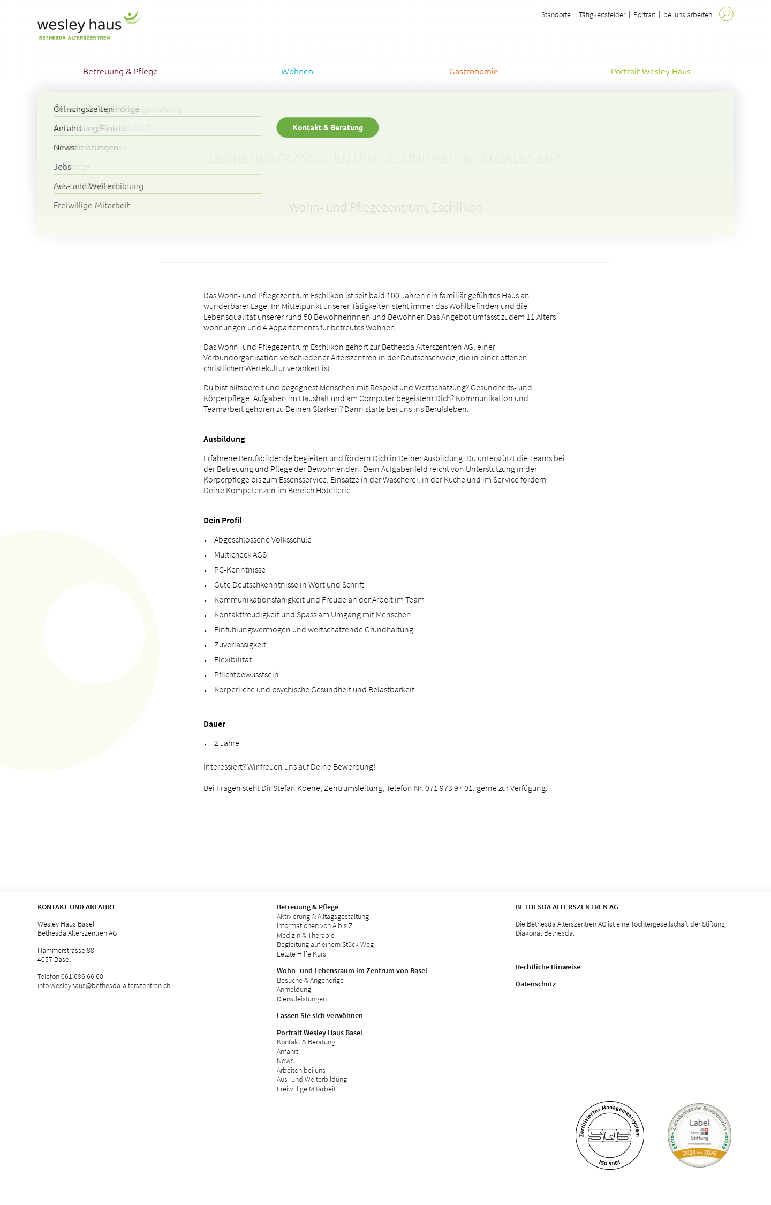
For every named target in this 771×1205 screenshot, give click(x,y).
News (285, 1060)
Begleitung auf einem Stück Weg (325, 944)
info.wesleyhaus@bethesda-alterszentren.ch (103, 985)
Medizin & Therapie (306, 935)
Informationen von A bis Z (315, 925)
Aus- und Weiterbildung (312, 1079)
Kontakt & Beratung (306, 1041)
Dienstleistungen (302, 999)
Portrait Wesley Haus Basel (319, 1032)
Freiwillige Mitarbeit (306, 1089)
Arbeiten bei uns (301, 1070)
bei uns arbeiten (687, 14)
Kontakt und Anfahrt (76, 907)
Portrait (644, 14)
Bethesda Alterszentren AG (567, 907)
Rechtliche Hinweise (548, 966)
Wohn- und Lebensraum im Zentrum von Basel (352, 970)
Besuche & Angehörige (310, 980)
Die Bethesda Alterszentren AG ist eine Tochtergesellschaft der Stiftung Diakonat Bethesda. (620, 928)
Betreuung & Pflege (307, 907)
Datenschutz (536, 984)
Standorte (556, 14)
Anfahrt (287, 1051)
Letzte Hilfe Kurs (301, 954)
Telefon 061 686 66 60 (70, 976)
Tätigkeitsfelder (602, 14)
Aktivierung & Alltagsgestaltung (323, 916)
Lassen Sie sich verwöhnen (320, 1015)
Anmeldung (294, 989)
